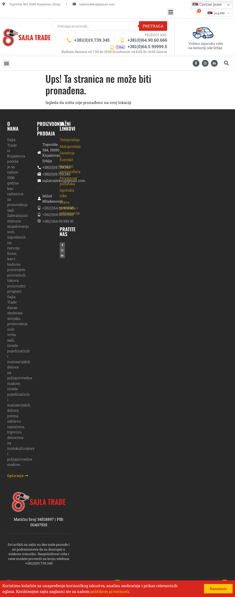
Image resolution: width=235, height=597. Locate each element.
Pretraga (153, 25)
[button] (170, 12)
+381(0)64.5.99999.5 (147, 46)
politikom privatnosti (109, 591)
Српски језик (207, 5)
